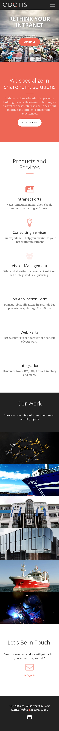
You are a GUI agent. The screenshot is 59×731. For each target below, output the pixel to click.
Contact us (29, 122)
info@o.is (29, 675)
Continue (29, 41)
